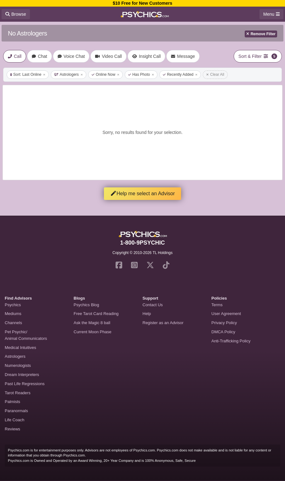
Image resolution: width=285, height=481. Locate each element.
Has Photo (141, 74)
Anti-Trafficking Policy (230, 341)
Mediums (13, 313)
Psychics (13, 304)
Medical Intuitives (20, 347)
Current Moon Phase (92, 331)
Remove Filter (261, 34)
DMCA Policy (223, 331)
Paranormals (16, 410)
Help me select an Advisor (142, 193)
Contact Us (153, 304)
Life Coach (14, 419)
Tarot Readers (18, 392)
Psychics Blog (86, 304)
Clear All (215, 74)
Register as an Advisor (163, 322)
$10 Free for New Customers (142, 3)
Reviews (12, 429)
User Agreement (226, 313)
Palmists (12, 401)
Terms (216, 304)
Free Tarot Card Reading (96, 313)
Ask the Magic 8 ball (92, 322)
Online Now (105, 74)
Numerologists (18, 365)
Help (147, 313)
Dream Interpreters (22, 374)
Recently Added (180, 74)
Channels (13, 322)
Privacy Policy (224, 322)
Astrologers (68, 74)
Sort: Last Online (27, 74)
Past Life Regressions (24, 383)
